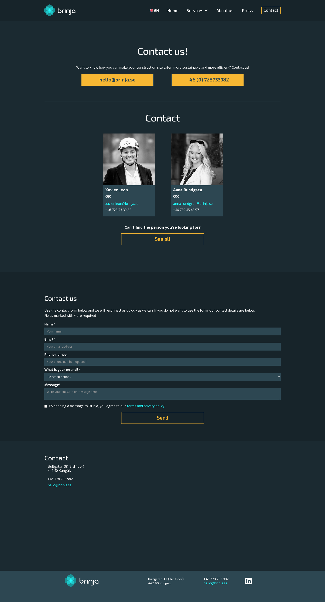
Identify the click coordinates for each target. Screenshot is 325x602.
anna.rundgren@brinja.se (193, 203)
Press (247, 10)
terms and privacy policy (145, 406)
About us (225, 10)
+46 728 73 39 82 (118, 210)
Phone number (56, 355)
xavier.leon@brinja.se (121, 203)
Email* (49, 339)
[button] (197, 10)
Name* (49, 324)
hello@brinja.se (117, 79)
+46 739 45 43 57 (186, 210)
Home (172, 10)
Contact (271, 9)
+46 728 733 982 (216, 579)
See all (162, 239)
